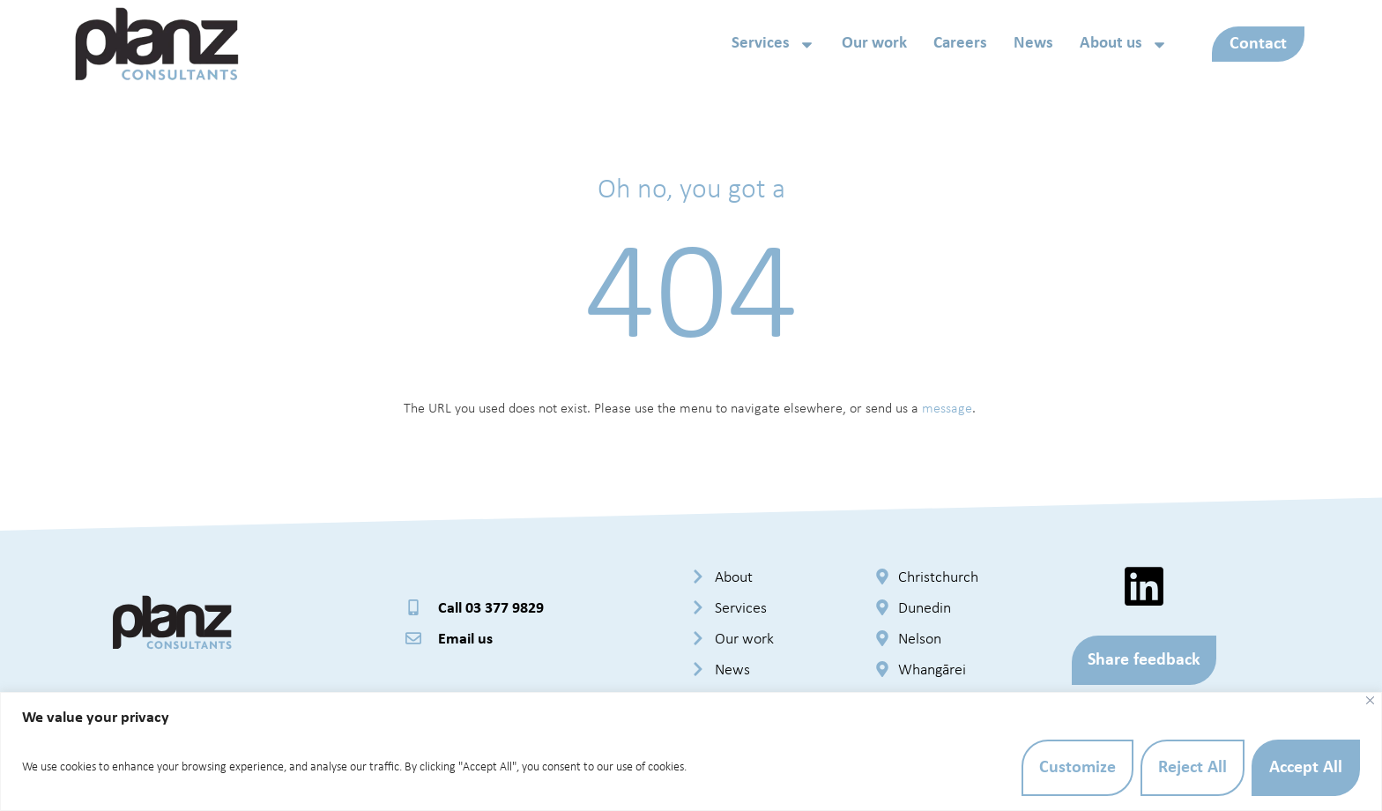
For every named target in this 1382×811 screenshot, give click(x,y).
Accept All (1305, 768)
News (1033, 43)
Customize (1077, 768)
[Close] (1370, 700)
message (947, 409)
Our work (874, 43)
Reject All (1192, 768)
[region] (691, 751)
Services (773, 44)
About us (1124, 44)
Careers (960, 43)
